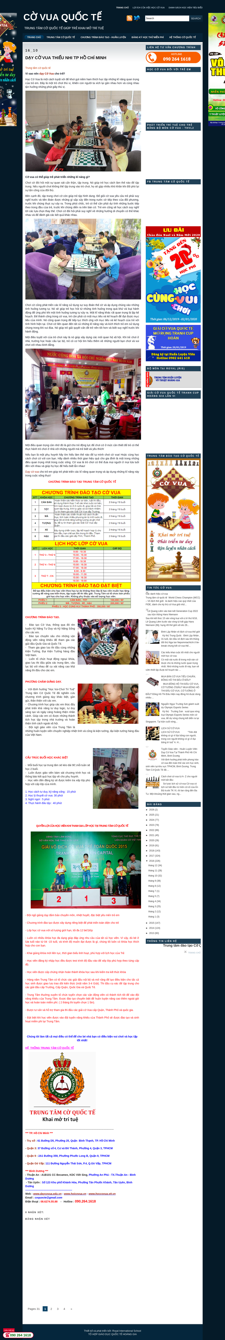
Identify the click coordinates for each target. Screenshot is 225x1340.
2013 (151, 933)
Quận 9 (31, 1155)
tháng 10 (152, 875)
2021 (151, 835)
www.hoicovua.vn (75, 1193)
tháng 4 (152, 901)
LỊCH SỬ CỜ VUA (170, 728)
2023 (151, 825)
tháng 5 (152, 896)
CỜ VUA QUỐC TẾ (63, 17)
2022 (151, 830)
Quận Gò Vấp (35, 1163)
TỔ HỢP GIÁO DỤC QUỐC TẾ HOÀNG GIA (112, 1334)
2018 (151, 850)
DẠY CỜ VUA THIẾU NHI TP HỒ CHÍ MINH (66, 57)
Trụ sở (31, 1140)
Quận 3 (31, 1148)
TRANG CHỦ (122, 7)
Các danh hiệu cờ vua (157, 594)
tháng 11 (152, 870)
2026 (151, 809)
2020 (151, 840)
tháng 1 (152, 916)
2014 (151, 928)
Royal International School (126, 1330)
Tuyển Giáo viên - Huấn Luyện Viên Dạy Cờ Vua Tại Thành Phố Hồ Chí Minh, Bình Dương (179, 752)
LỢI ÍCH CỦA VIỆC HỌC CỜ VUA (149, 7)
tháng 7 (152, 891)
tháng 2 (152, 911)
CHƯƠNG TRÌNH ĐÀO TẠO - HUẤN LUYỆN (103, 37)
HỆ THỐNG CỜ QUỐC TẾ (182, 37)
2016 (151, 861)
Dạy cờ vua (32, 471)
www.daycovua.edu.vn (47, 1193)
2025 (151, 814)
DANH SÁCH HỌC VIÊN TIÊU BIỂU (186, 7)
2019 (151, 845)
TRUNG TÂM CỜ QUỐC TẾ (61, 37)
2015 (151, 923)
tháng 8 (152, 886)
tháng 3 (152, 906)
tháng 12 (152, 865)
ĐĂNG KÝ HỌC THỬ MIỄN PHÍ (148, 37)
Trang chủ (194, 953)
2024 (151, 820)
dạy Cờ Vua (46, 73)
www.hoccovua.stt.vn (102, 1193)
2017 (151, 855)
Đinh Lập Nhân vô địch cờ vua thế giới (180, 631)
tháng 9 (152, 880)
